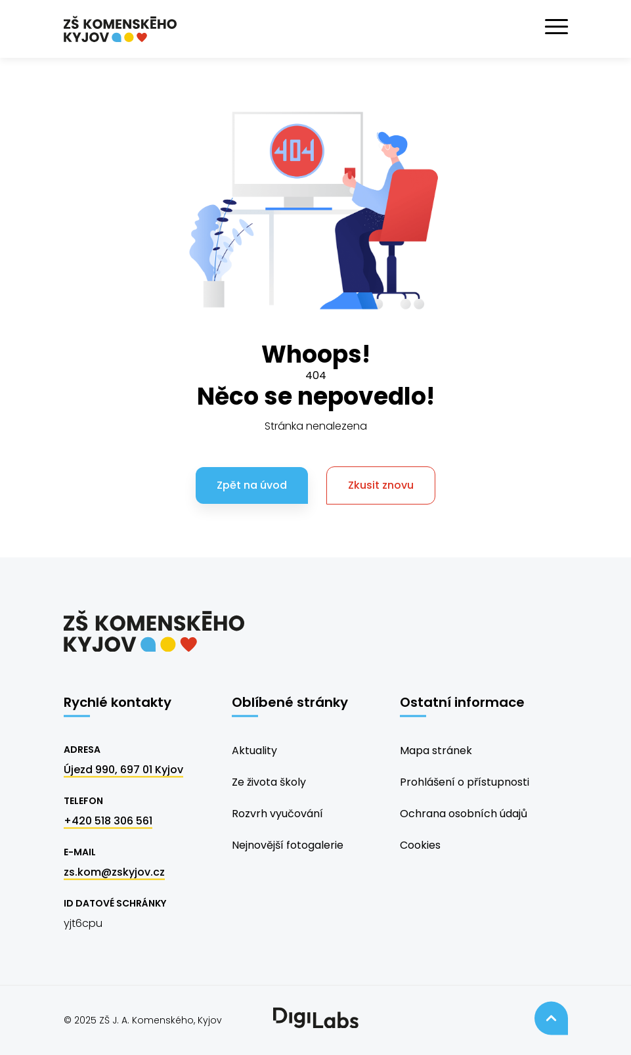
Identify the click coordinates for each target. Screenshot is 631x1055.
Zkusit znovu (381, 485)
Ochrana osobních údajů (463, 813)
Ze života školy (269, 782)
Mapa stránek (436, 750)
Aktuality (254, 750)
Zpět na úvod (252, 485)
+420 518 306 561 (108, 820)
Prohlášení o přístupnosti (464, 782)
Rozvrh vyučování (277, 813)
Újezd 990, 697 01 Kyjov (123, 769)
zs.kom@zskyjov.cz (114, 872)
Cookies (420, 845)
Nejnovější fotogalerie (287, 845)
